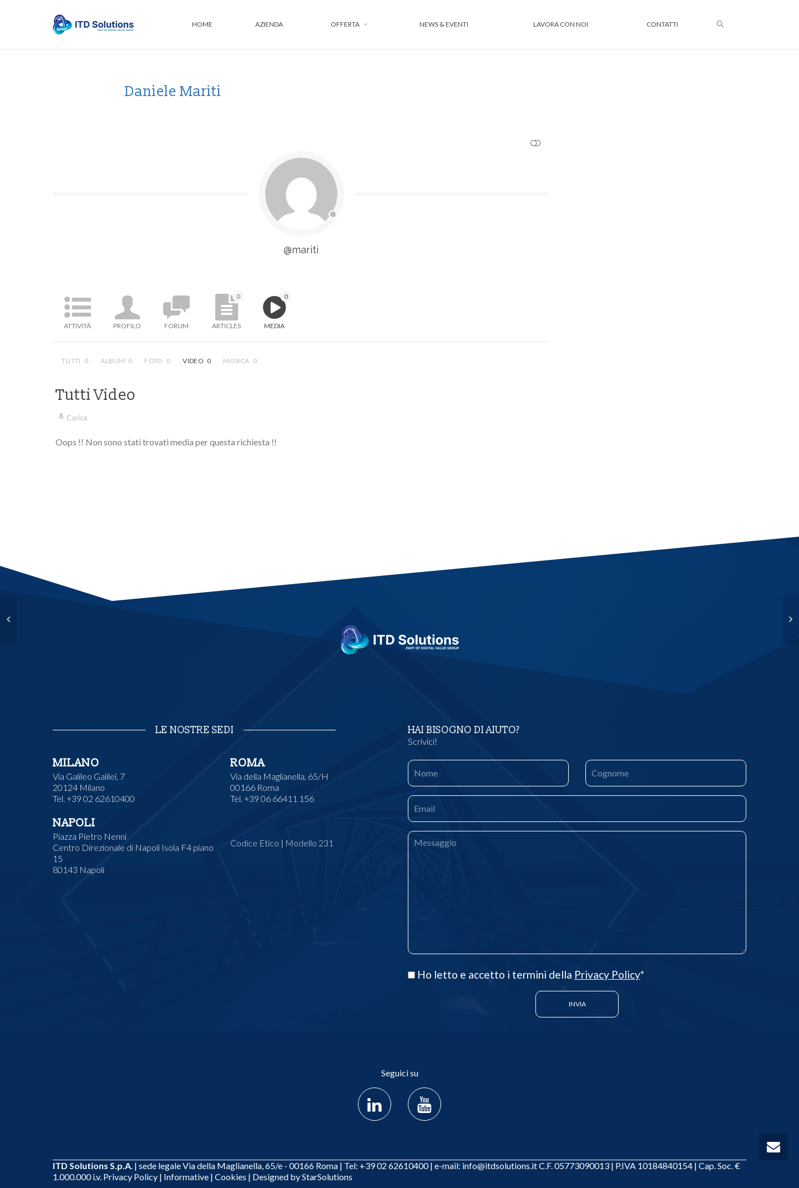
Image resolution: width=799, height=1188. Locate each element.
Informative (186, 1176)
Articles (228, 310)
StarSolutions (326, 1176)
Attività (77, 326)
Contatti (662, 24)
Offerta (346, 24)
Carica (71, 417)
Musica (240, 360)
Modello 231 (309, 843)
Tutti (75, 360)
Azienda (269, 24)
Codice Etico (254, 843)
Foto (157, 360)
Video (197, 360)
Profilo (127, 326)
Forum (176, 326)
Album (116, 360)
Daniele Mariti (173, 92)
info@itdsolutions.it (499, 1165)
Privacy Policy (607, 974)
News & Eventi (443, 24)
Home (202, 24)
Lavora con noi (560, 24)
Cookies (230, 1176)
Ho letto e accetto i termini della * (526, 974)
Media (278, 310)
